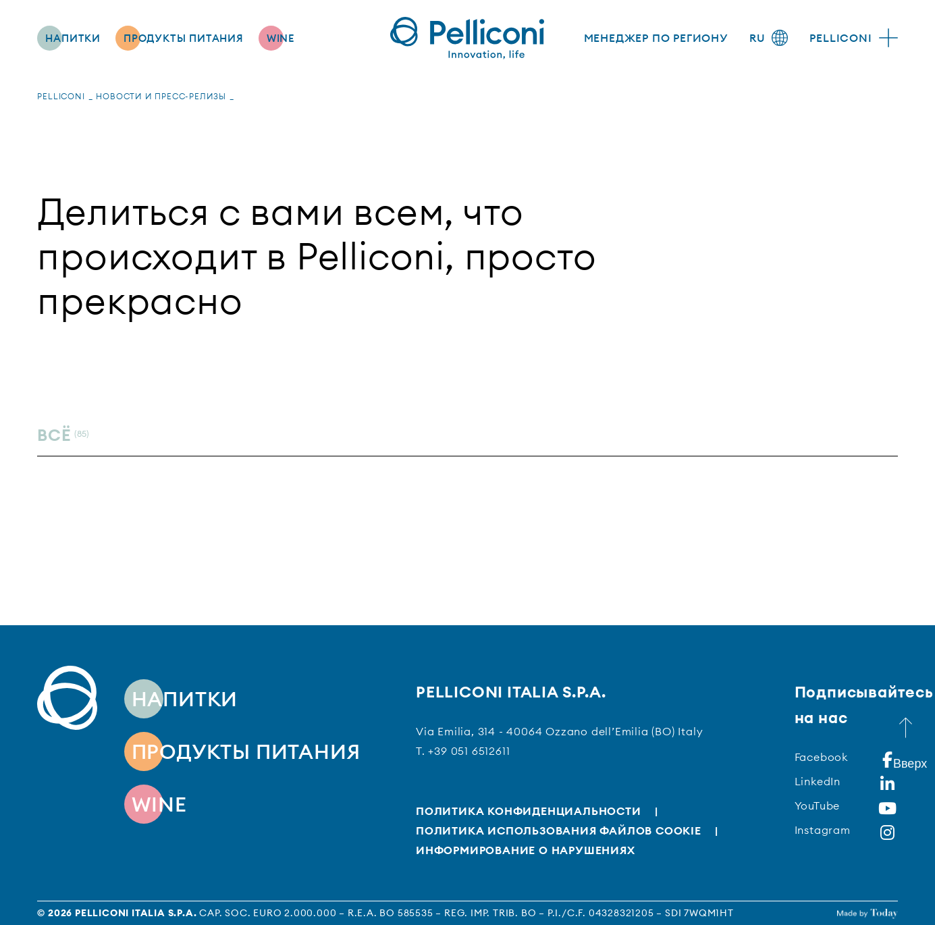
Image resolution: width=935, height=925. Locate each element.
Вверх (907, 758)
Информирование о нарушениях (525, 850)
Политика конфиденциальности (528, 811)
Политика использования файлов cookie (558, 830)
